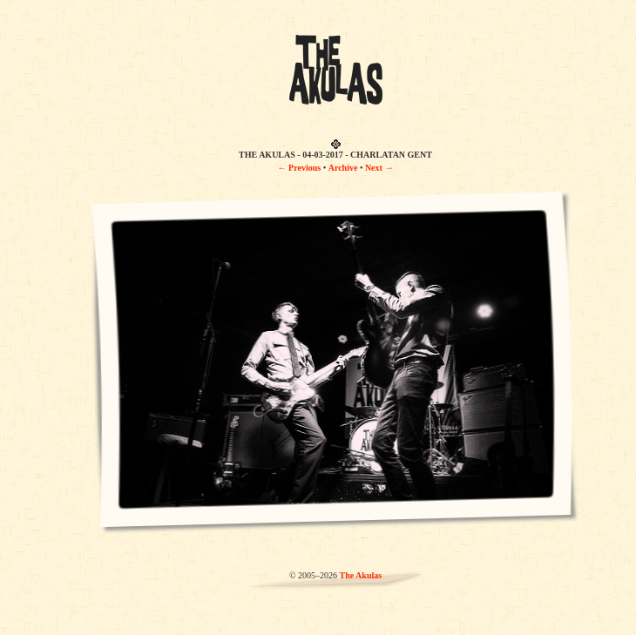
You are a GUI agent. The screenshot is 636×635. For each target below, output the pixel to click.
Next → (379, 167)
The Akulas (360, 575)
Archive (343, 167)
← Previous (299, 167)
